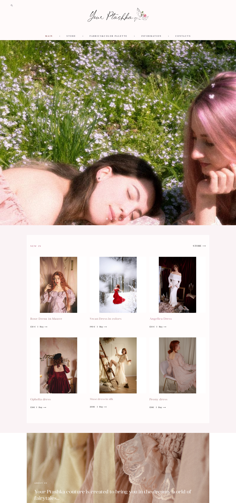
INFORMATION (151, 36)
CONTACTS (183, 36)
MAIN (49, 36)
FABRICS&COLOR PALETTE (108, 36)
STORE (71, 36)
